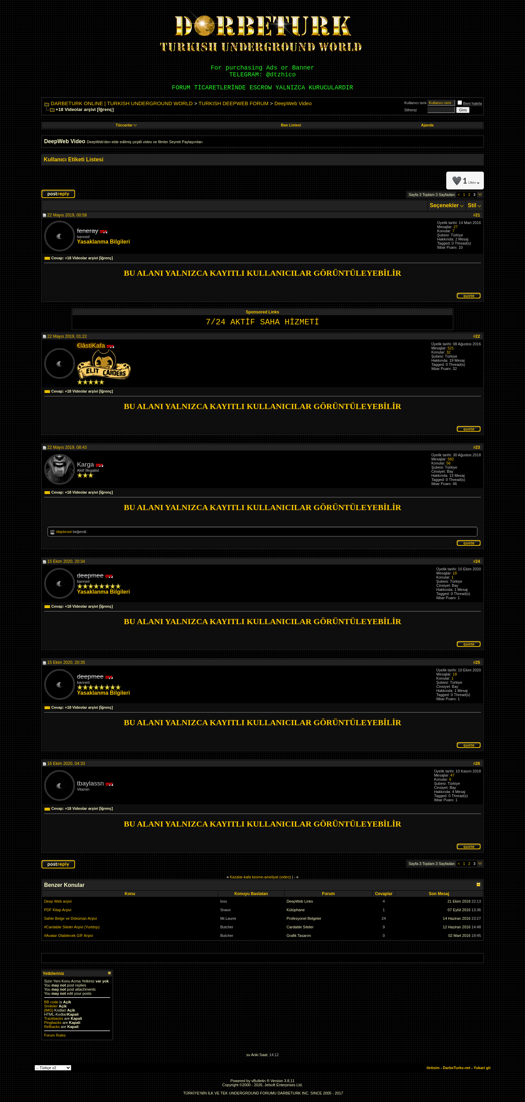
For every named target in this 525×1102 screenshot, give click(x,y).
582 (451, 459)
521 (451, 348)
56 (448, 463)
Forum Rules (55, 1035)
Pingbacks (53, 1022)
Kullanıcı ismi (415, 103)
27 (455, 227)
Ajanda (427, 125)
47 (452, 775)
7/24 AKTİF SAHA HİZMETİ (262, 322)
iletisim (433, 1068)
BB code (51, 1002)
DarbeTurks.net (456, 1068)
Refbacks (52, 1027)
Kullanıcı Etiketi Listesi (73, 159)
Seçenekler (444, 205)
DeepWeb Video (293, 103)
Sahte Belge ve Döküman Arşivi (70, 918)
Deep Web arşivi (58, 901)
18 (455, 573)
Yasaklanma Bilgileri (103, 242)
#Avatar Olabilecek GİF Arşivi (68, 935)
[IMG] (48, 1010)
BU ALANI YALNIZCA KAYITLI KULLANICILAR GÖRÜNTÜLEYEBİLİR (262, 273)
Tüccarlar (126, 125)
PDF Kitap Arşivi (57, 910)
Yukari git (482, 1068)
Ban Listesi (291, 125)
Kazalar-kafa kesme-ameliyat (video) (260, 877)
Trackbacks (53, 1018)
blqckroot (64, 532)
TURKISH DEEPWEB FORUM (233, 103)
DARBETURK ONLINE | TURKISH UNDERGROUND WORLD (122, 103)
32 (448, 352)
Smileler (51, 1006)
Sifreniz (410, 110)
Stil (472, 205)
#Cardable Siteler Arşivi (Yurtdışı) (72, 927)
